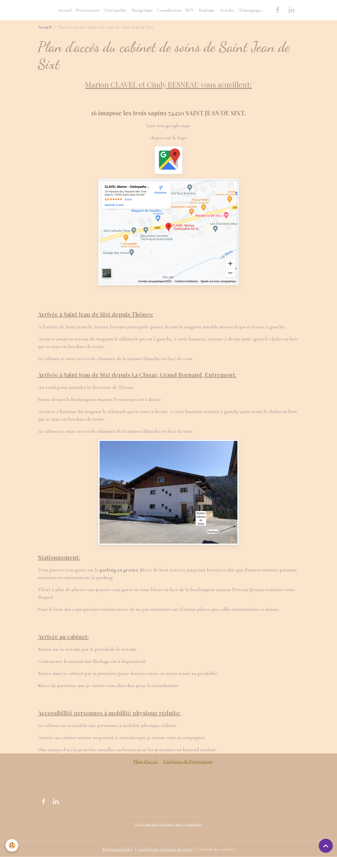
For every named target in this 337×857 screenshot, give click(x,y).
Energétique (142, 10)
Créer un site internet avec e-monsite (168, 824)
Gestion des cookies (216, 849)
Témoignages (250, 10)
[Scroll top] (326, 846)
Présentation (87, 10)
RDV (189, 10)
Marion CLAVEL (111, 84)
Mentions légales (118, 849)
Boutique (207, 10)
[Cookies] (12, 845)
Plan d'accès (145, 761)
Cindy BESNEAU (173, 84)
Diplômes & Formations (188, 761)
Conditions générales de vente (165, 849)
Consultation (169, 10)
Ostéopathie (115, 10)
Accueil (64, 10)
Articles (226, 10)
